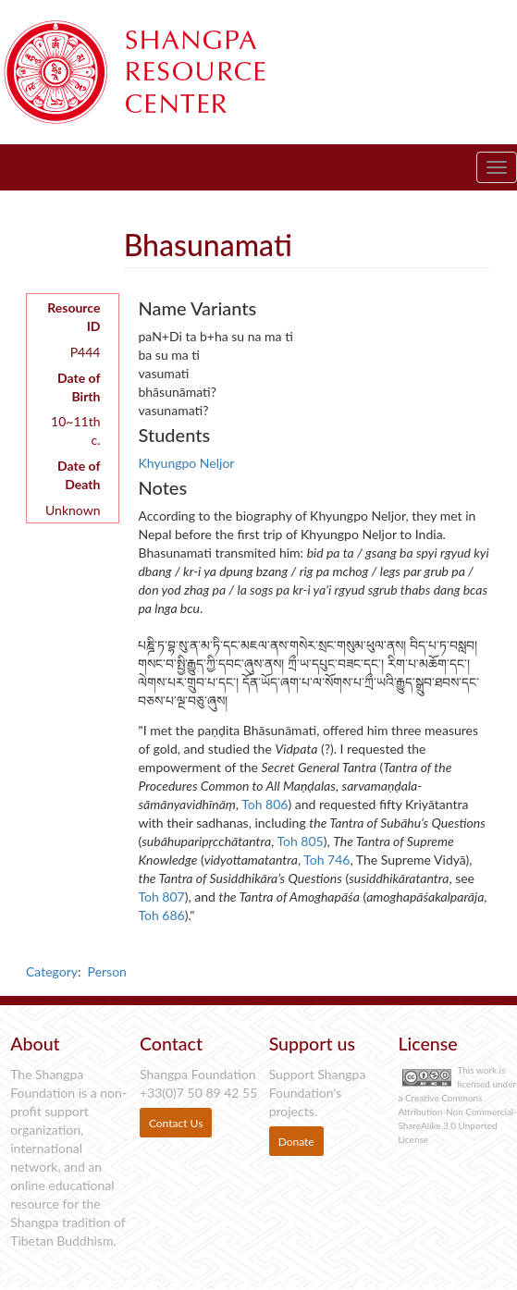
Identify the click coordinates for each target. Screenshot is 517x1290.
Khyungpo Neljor (186, 463)
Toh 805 (300, 841)
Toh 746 (326, 859)
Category (52, 971)
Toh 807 (161, 896)
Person (107, 971)
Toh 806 (264, 804)
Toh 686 (161, 915)
